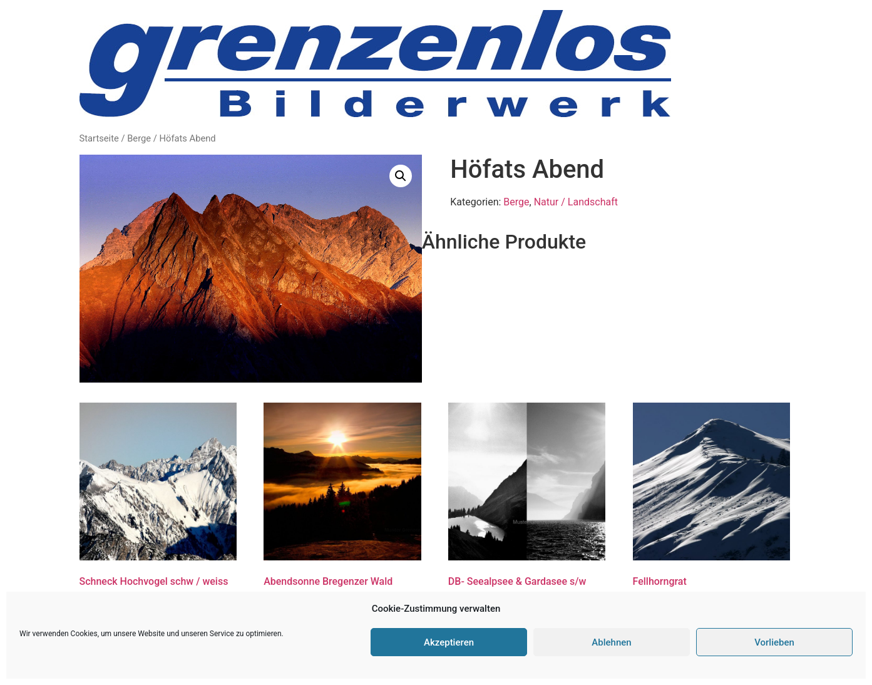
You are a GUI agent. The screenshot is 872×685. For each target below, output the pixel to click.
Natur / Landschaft (576, 202)
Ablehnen (611, 642)
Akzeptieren (449, 642)
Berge (139, 138)
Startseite (99, 138)
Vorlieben (774, 642)
